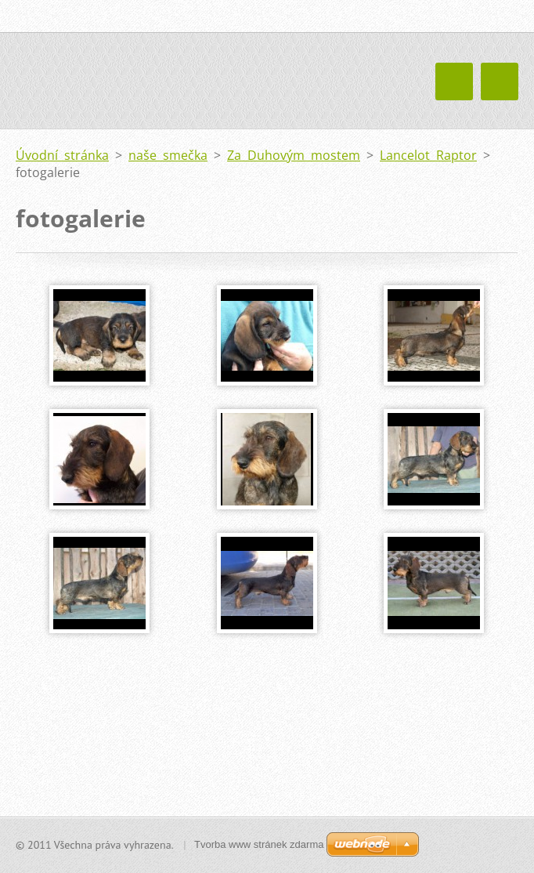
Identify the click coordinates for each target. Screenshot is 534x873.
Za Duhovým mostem (293, 155)
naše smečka (167, 155)
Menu (499, 81)
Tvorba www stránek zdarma (258, 844)
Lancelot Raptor (428, 155)
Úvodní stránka (62, 155)
